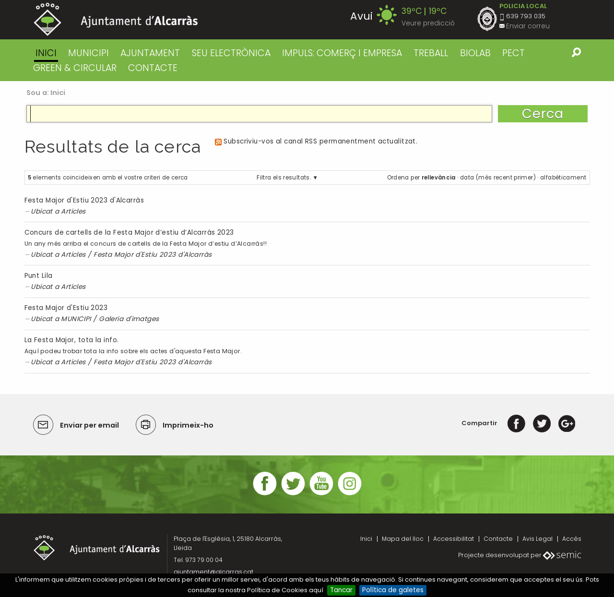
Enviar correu (528, 26)
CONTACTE (152, 67)
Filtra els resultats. (284, 177)
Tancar (341, 590)
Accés (571, 539)
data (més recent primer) (498, 177)
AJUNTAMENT (150, 53)
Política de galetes (393, 590)
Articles (73, 211)
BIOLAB (475, 53)
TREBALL (430, 53)
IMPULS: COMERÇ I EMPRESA (342, 53)
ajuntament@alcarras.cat (213, 572)
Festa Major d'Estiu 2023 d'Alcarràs (84, 200)
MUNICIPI (88, 53)
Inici (46, 53)
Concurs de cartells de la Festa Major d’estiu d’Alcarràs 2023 (129, 232)
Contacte (498, 539)
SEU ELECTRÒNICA (231, 53)
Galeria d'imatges (129, 318)
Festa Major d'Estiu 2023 (66, 307)
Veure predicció (428, 23)
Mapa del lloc (403, 539)
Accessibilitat (453, 539)
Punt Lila (38, 275)
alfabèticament (563, 177)
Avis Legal (537, 539)
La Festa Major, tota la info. (71, 340)
